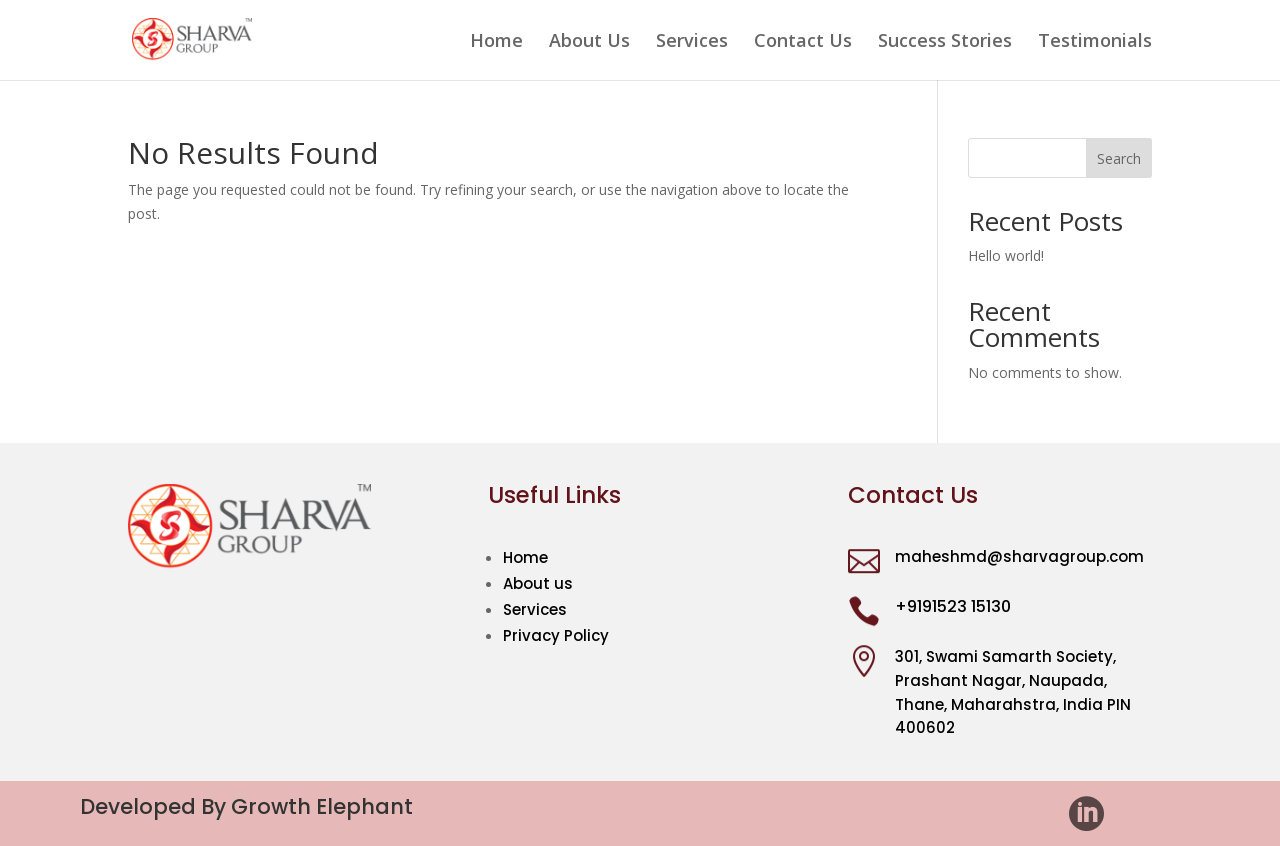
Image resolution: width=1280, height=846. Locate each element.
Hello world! (1006, 255)
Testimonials (1095, 42)
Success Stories (945, 42)
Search (1119, 158)
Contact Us (803, 42)
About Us (589, 42)
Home (496, 42)
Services (692, 42)
